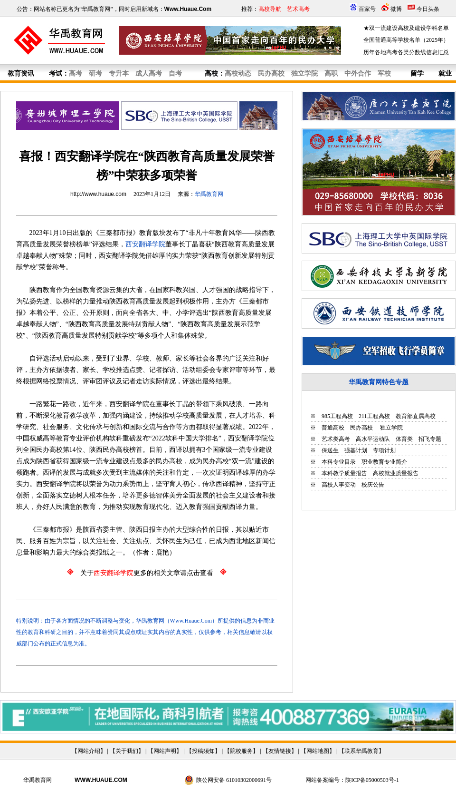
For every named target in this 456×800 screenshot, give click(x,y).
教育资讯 (21, 73)
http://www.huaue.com (98, 194)
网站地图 (317, 751)
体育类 (404, 439)
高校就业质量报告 (395, 473)
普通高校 (333, 427)
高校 (211, 73)
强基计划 (355, 450)
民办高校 (361, 427)
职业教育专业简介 (384, 462)
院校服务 (241, 751)
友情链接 (279, 751)
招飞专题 (429, 439)
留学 (417, 73)
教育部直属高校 (416, 416)
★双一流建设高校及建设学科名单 (406, 28)
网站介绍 (88, 751)
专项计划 (384, 450)
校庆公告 (372, 484)
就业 (445, 73)
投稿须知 (203, 751)
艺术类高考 (336, 439)
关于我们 (126, 751)
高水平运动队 (373, 439)
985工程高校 (337, 416)
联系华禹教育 (361, 751)
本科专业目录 (339, 462)
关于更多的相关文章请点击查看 (146, 572)
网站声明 (164, 751)
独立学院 (391, 427)
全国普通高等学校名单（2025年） (406, 40)
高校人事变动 (339, 484)
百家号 (367, 9)
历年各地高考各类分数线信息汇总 (406, 52)
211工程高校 (374, 416)
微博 (396, 9)
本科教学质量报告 (344, 473)
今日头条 (428, 9)
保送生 (330, 450)
